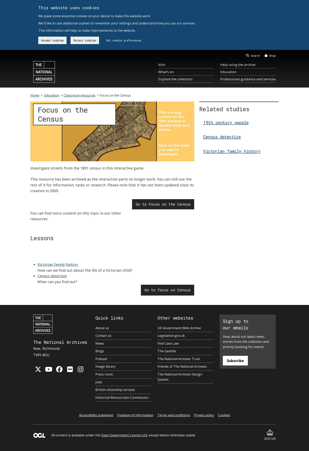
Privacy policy (204, 415)
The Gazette (167, 351)
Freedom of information (135, 415)
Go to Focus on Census (167, 290)
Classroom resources (79, 95)
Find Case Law (168, 343)
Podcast (101, 359)
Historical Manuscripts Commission (121, 397)
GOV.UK (270, 435)
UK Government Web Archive (179, 328)
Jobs (98, 382)
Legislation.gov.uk (171, 335)
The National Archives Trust (179, 359)
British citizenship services (115, 389)
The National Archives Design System (180, 377)
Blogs (99, 351)
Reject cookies (85, 40)
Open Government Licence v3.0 (124, 435)
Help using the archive (237, 64)
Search (253, 55)
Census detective (52, 275)
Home (34, 95)
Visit (161, 64)
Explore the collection (175, 79)
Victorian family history (57, 264)
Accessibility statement (96, 415)
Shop (270, 55)
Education (228, 72)
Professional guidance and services (248, 79)
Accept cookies (52, 40)
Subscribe (235, 360)
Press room (104, 374)
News (99, 343)
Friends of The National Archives (182, 366)
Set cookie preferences (123, 40)
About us (102, 328)
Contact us (103, 335)
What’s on (166, 72)
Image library (105, 366)
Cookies (224, 415)
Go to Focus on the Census (163, 204)
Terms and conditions (173, 415)
